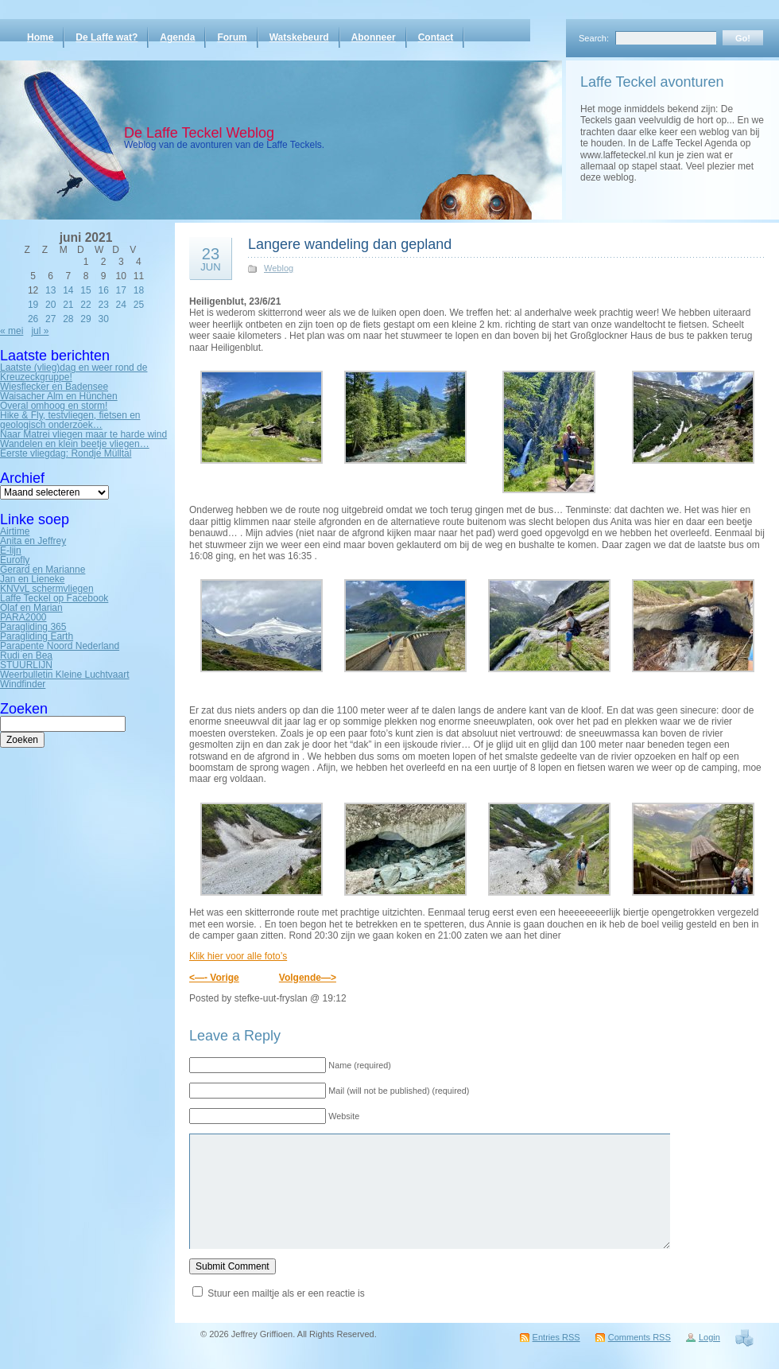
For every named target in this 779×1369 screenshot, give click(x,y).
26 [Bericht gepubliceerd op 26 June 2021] (33, 319)
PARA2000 (23, 617)
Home (40, 37)
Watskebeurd (299, 37)
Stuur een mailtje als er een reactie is (285, 1293)
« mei (11, 330)
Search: (594, 38)
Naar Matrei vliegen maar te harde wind (83, 434)
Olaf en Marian (31, 607)
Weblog (278, 268)
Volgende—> (307, 977)
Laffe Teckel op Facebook (54, 598)
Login (709, 1337)
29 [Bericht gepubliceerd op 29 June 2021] (85, 319)
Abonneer (373, 37)
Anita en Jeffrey (33, 540)
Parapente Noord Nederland (59, 645)
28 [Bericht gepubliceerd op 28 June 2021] (68, 319)
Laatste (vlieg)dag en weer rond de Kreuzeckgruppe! (73, 372)
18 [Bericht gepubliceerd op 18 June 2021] (139, 290)
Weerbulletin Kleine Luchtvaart (65, 674)
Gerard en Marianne (42, 569)
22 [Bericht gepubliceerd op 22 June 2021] (85, 304)
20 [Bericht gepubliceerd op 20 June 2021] (50, 304)
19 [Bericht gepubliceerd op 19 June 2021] (33, 304)
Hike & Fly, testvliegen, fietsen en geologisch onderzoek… (70, 420)
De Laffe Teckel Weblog (199, 133)
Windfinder (22, 684)
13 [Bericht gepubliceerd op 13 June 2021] (50, 290)
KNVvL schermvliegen (47, 588)
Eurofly (14, 560)
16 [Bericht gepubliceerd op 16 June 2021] (103, 290)
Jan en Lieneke (32, 579)
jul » (39, 330)
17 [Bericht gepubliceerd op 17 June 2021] (121, 290)
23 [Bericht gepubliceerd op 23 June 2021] (103, 304)
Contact (436, 37)
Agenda (177, 37)
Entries (556, 1337)
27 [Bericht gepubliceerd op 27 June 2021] (50, 319)
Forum (231, 37)
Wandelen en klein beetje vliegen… (74, 443)
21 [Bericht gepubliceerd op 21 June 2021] (68, 304)
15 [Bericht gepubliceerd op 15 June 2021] (85, 290)
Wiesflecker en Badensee (54, 386)
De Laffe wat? (107, 37)
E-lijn (10, 550)
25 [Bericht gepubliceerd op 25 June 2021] (139, 304)
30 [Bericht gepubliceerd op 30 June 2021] (103, 319)
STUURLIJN (26, 665)
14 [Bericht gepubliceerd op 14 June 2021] (68, 290)
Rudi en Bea (26, 655)
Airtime (14, 531)
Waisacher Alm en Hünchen (59, 396)
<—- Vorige (214, 977)
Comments (639, 1337)
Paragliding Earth (36, 636)
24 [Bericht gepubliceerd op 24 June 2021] (121, 304)
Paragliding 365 (33, 626)
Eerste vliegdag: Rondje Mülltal (65, 453)
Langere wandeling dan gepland (350, 244)
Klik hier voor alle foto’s (238, 956)
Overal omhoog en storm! (53, 405)
